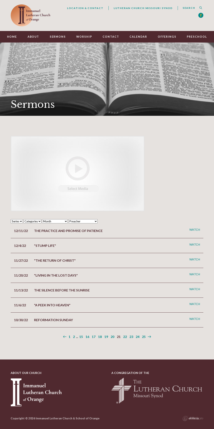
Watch (194, 229)
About (33, 36)
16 (87, 337)
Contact (111, 36)
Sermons (58, 36)
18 (100, 337)
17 (94, 337)
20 (112, 337)
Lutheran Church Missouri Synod (143, 8)
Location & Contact (85, 8)
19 (106, 337)
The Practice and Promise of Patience (68, 231)
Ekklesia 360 (192, 419)
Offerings (167, 36)
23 (131, 337)
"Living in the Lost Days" (56, 275)
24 (137, 337)
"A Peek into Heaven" (52, 305)
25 (144, 337)
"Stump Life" (45, 245)
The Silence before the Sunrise (62, 290)
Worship (84, 36)
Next (149, 337)
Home (12, 36)
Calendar (138, 36)
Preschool (197, 36)
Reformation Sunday (53, 320)
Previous (65, 337)
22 (125, 337)
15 (81, 337)
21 (119, 337)
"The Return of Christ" (55, 260)
